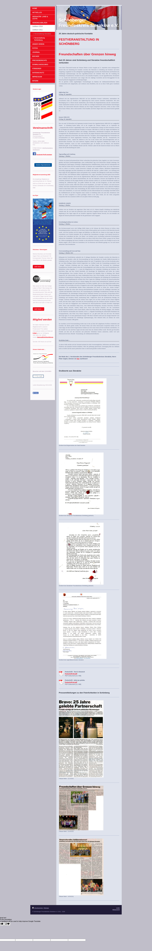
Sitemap (46, 908)
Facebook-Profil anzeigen (44, 154)
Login (118, 908)
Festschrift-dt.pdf (71, 674)
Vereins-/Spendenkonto (43, 165)
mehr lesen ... (38, 266)
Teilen (35, 393)
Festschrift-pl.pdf (71, 682)
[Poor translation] (7, 924)
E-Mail (35, 333)
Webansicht (116, 909)
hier (78, 359)
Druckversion (37, 908)
